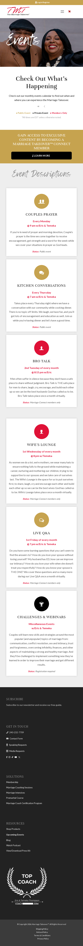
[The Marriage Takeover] (34, 11)
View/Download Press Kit (18, 850)
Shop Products (13, 829)
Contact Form (16, 738)
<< (38, 106)
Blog (8, 840)
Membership (12, 782)
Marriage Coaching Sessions (19, 787)
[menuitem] (63, 11)
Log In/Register (43, 2)
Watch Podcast (13, 845)
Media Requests (16, 751)
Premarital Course (14, 798)
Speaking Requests (18, 745)
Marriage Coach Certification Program (24, 803)
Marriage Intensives (15, 792)
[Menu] (62, 11)
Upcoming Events (15, 834)
